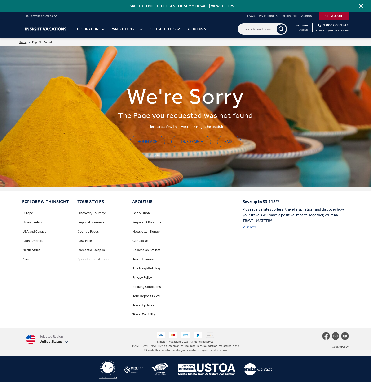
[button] (47, 340)
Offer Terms (250, 227)
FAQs (251, 16)
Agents (306, 16)
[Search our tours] (262, 29)
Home (26, 42)
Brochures (289, 16)
